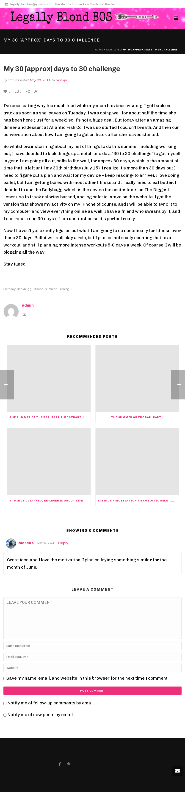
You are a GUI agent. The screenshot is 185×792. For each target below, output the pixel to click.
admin (12, 80)
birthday (9, 289)
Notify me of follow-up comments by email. (51, 703)
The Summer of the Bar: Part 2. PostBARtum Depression (50, 417)
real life (113, 49)
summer (51, 289)
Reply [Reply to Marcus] (63, 543)
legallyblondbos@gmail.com (30, 4)
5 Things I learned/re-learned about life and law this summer (50, 500)
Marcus (26, 543)
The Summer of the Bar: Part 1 (137, 417)
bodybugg (24, 289)
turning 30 (65, 289)
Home (99, 49)
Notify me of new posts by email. (40, 714)
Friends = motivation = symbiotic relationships (138, 500)
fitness (38, 289)
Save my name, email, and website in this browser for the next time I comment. (87, 678)
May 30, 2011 (40, 80)
